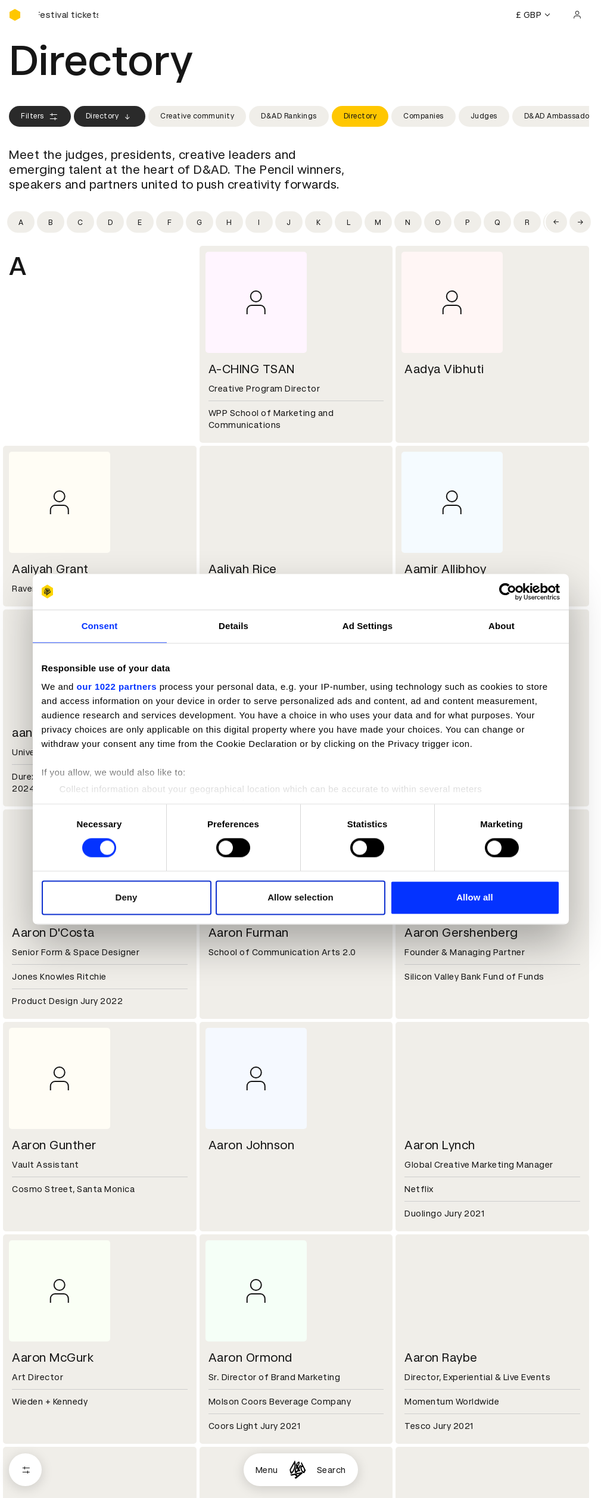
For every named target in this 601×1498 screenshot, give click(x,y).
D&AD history (37, 1364)
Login (413, 1449)
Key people (31, 1378)
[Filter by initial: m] (378, 222)
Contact (419, 1364)
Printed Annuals (42, 1463)
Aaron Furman (248, 932)
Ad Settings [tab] (367, 626)
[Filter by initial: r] (527, 222)
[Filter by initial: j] (289, 222)
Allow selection (300, 897)
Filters (40, 117)
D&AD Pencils (37, 1449)
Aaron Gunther (54, 1145)
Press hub (422, 1378)
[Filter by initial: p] (467, 222)
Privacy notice (234, 1478)
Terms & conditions (246, 1449)
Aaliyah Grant (50, 569)
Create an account (441, 1463)
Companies (423, 116)
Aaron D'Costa (53, 932)
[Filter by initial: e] (140, 222)
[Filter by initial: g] (199, 222)
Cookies (222, 1463)
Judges (484, 116)
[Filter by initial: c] (80, 222)
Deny (126, 897)
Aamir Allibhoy (445, 569)
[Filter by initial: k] (319, 222)
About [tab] (501, 626)
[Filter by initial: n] (408, 222)
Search (331, 1470)
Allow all (474, 897)
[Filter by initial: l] (348, 222)
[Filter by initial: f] (170, 222)
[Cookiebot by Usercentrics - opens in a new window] (508, 592)
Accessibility (232, 1492)
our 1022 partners (117, 686)
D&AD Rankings (289, 116)
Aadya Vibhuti (444, 369)
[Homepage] (297, 1469)
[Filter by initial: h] (229, 222)
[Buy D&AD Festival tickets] (68, 15)
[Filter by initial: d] (110, 222)
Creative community (197, 116)
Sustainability (38, 1392)
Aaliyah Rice (242, 569)
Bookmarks (425, 1478)
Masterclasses (40, 1492)
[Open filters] (25, 1469)
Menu (267, 1470)
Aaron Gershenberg (461, 932)
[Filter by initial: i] (259, 222)
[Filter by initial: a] (21, 222)
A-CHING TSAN (251, 369)
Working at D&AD (241, 1364)
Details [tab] (233, 626)
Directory (110, 117)
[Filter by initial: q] (497, 222)
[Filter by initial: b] (51, 222)
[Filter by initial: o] (438, 222)
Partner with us (237, 1378)
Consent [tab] (100, 626)
